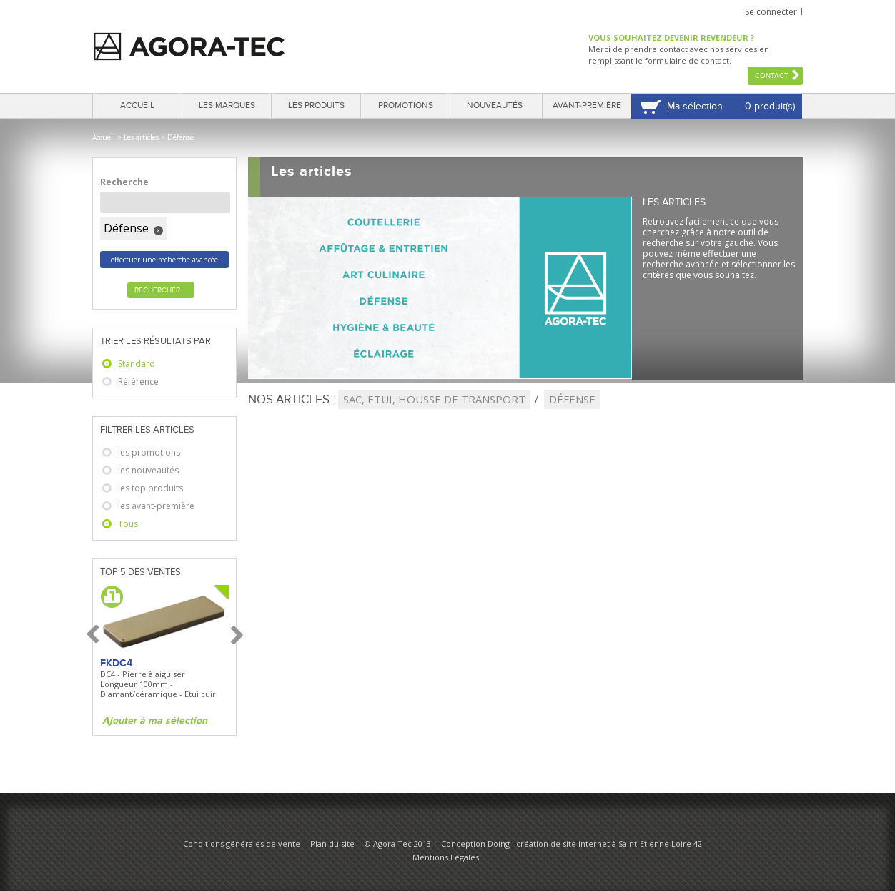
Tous (128, 524)
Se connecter (771, 12)
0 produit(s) (770, 106)
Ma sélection (695, 106)
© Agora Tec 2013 (398, 843)
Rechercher (157, 290)
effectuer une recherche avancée (164, 260)
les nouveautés (148, 470)
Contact (771, 76)
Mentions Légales (445, 857)
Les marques (227, 105)
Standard (136, 364)
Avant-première (587, 105)
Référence (138, 381)
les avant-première (156, 506)
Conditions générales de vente (241, 843)
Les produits (316, 105)
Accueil (137, 105)
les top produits (150, 488)
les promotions (149, 452)
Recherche (124, 182)
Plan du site (332, 843)
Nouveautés (495, 105)
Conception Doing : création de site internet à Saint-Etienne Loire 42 (571, 843)
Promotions (405, 105)
